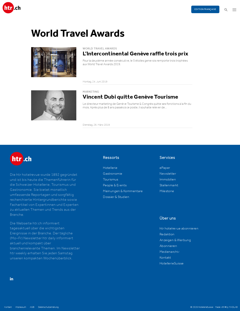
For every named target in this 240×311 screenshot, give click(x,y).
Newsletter (168, 173)
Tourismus (110, 179)
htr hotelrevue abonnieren (179, 228)
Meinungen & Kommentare (123, 191)
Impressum (20, 307)
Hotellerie (110, 168)
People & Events (115, 185)
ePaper (165, 168)
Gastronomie (112, 173)
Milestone (167, 191)
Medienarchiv (169, 251)
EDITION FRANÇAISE (205, 9)
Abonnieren (168, 246)
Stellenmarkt (169, 185)
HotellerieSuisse (172, 263)
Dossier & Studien (116, 197)
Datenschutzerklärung (48, 307)
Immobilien (168, 179)
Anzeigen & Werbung (175, 240)
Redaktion (167, 234)
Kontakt (165, 257)
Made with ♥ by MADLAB (226, 307)
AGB (32, 307)
